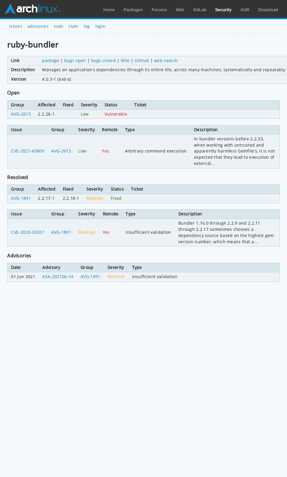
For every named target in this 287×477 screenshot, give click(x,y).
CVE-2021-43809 (27, 151)
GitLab (199, 9)
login (100, 26)
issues (15, 26)
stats (73, 26)
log (87, 26)
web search (166, 60)
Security (223, 9)
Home (109, 9)
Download (268, 9)
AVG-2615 (21, 114)
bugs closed (103, 60)
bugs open (75, 60)
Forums (159, 9)
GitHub (141, 60)
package (50, 60)
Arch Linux (32, 9)
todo (58, 26)
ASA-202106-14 (57, 276)
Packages (133, 9)
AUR (244, 9)
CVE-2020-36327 (27, 232)
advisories (38, 26)
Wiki (180, 9)
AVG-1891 (21, 198)
